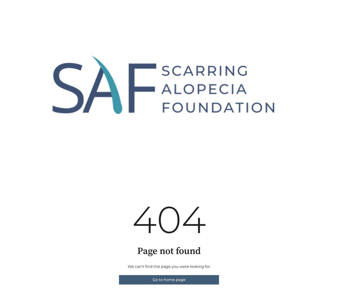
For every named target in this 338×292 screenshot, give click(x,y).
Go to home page (169, 279)
